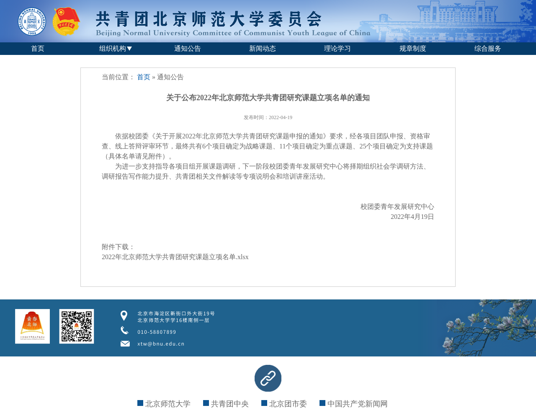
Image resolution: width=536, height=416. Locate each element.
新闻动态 (262, 48)
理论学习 (337, 48)
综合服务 (487, 48)
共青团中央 (226, 404)
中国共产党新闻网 (354, 404)
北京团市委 (284, 404)
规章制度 (412, 48)
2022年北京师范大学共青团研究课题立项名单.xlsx (175, 256)
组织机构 (112, 48)
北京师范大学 (164, 404)
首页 (37, 48)
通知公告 (187, 48)
